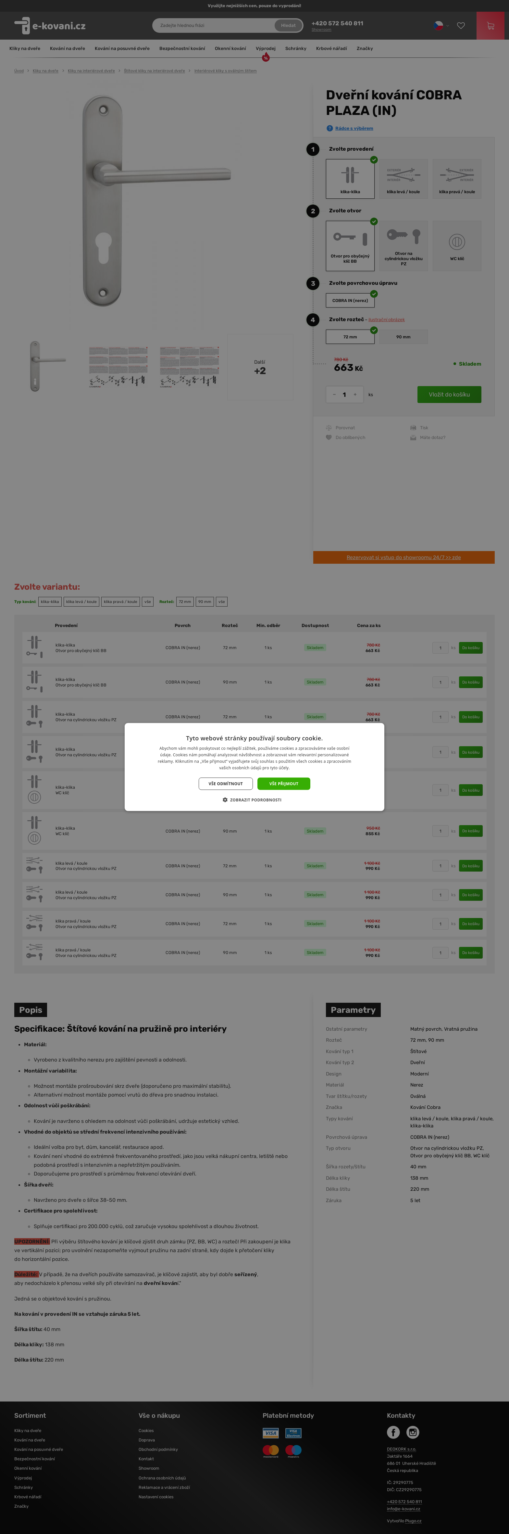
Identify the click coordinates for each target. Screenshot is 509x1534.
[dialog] (254, 767)
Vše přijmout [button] (283, 783)
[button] (255, 799)
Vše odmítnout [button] (226, 783)
